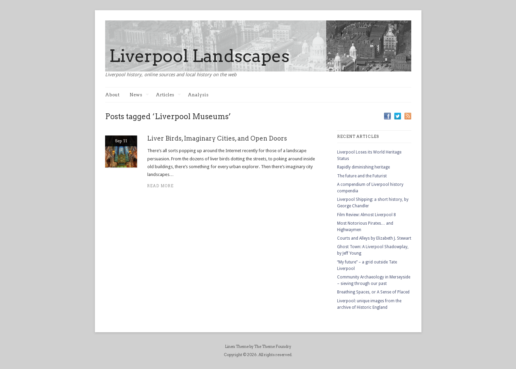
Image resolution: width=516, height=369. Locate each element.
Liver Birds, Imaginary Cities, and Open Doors (217, 138)
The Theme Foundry (272, 346)
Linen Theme (237, 346)
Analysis (198, 94)
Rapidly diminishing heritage (363, 167)
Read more (160, 186)
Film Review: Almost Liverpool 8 (366, 214)
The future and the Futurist (362, 176)
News (139, 94)
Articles (168, 94)
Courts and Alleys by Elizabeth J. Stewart (374, 238)
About (112, 94)
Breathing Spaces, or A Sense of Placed (373, 292)
